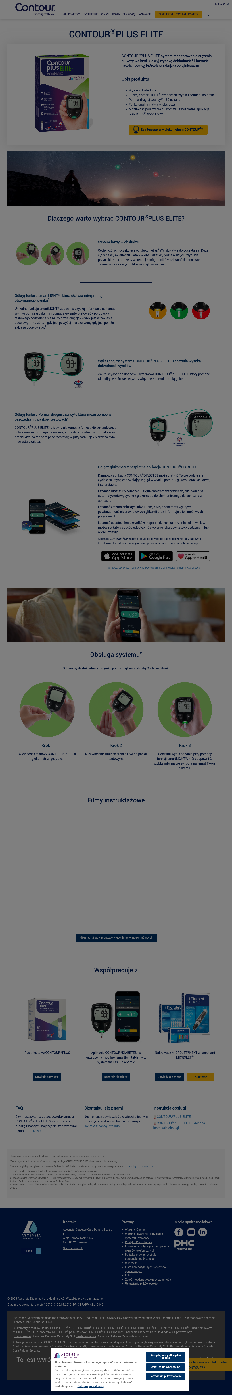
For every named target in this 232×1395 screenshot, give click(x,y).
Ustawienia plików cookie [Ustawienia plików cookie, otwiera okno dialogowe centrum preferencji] (165, 1376)
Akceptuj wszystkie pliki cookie (165, 1357)
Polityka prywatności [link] (91, 1386)
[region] (120, 1369)
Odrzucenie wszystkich (165, 1367)
